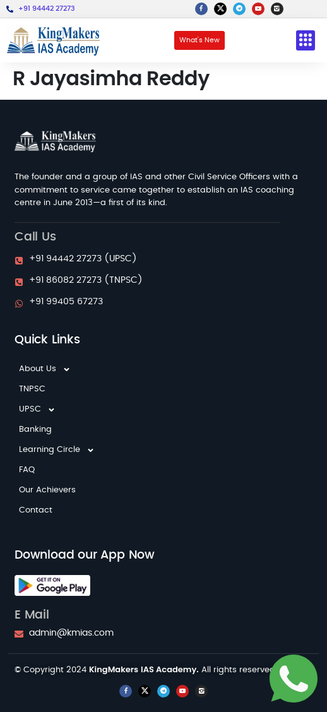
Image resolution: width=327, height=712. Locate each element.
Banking (35, 429)
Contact (35, 510)
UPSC (37, 409)
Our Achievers (47, 490)
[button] (305, 40)
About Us (45, 369)
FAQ (27, 470)
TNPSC (32, 389)
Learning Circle (57, 450)
